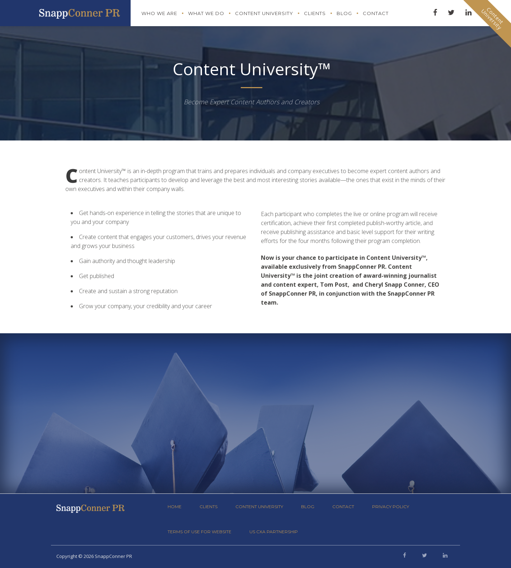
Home (175, 506)
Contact (376, 13)
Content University (264, 13)
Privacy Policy (390, 506)
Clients (315, 13)
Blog (344, 13)
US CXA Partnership (273, 531)
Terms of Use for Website (199, 531)
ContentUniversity (492, 18)
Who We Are (159, 13)
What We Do (206, 13)
